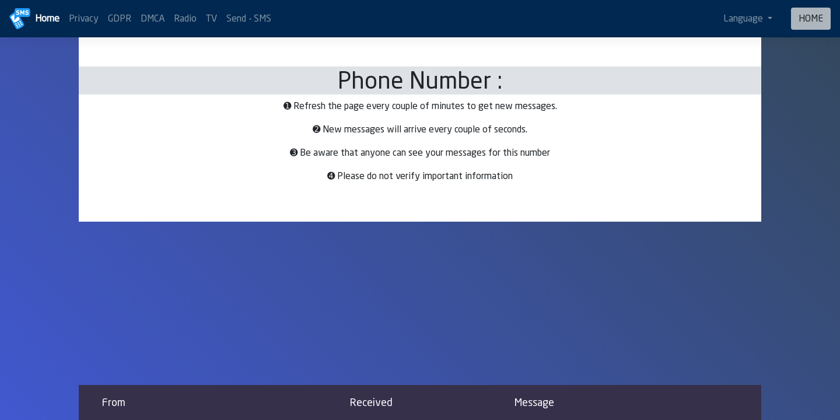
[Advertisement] (420, 303)
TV (211, 18)
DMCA (152, 18)
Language (744, 18)
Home (47, 18)
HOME (811, 18)
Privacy (84, 18)
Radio (185, 18)
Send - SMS (248, 18)
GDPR (119, 18)
